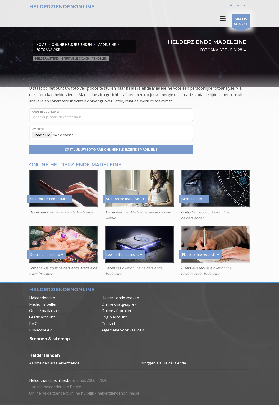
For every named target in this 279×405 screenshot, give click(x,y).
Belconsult (37, 212)
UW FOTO (38, 129)
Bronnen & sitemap (49, 338)
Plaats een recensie (196, 268)
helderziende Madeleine (149, 88)
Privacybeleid (40, 330)
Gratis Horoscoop (195, 212)
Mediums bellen (43, 304)
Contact (108, 323)
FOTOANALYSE (48, 49)
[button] (223, 18)
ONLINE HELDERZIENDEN (72, 44)
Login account (114, 317)
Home (41, 44)
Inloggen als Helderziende (163, 363)
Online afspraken (117, 310)
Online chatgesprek (119, 304)
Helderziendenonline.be (50, 380)
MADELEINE (106, 44)
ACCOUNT (241, 22)
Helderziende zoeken (120, 297)
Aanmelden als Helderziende (54, 363)
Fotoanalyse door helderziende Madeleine (63, 268)
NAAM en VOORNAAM (45, 111)
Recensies (113, 268)
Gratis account (42, 317)
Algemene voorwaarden (123, 330)
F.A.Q (33, 323)
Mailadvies (113, 212)
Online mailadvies (44, 310)
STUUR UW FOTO (111, 149)
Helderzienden (42, 297)
